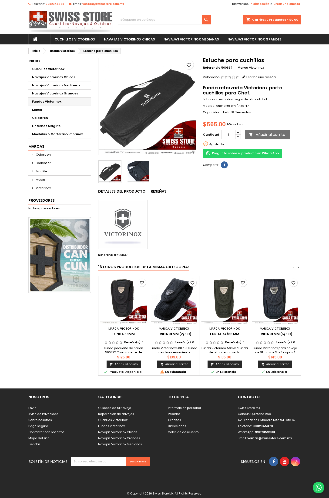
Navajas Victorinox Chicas (129, 39)
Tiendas (34, 444)
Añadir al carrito (267, 134)
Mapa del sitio (39, 438)
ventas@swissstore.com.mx (103, 4)
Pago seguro (38, 426)
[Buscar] (164, 19)
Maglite (41, 171)
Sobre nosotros (40, 420)
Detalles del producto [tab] (121, 191)
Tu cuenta (178, 397)
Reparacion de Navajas (116, 414)
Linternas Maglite (46, 126)
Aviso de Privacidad (43, 414)
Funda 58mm (123, 334)
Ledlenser (43, 163)
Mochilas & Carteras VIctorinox (57, 134)
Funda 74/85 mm (224, 334)
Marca (243, 68)
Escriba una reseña (261, 77)
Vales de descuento (183, 432)
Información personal (184, 408)
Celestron (40, 118)
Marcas (36, 146)
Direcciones (177, 426)
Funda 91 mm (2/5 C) (174, 334)
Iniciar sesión (259, 4)
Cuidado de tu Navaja (114, 408)
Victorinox (43, 188)
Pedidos (174, 414)
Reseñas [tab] (159, 191)
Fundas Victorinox (46, 101)
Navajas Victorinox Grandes (255, 39)
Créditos (174, 420)
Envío (32, 408)
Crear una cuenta (286, 4)
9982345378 (55, 4)
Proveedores (41, 200)
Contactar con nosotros (46, 432)
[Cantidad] (228, 134)
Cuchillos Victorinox (75, 39)
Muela (37, 109)
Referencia (212, 68)
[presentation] (109, 475)
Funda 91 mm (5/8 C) (275, 334)
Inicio (34, 61)
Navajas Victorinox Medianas (191, 39)
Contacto (249, 397)
